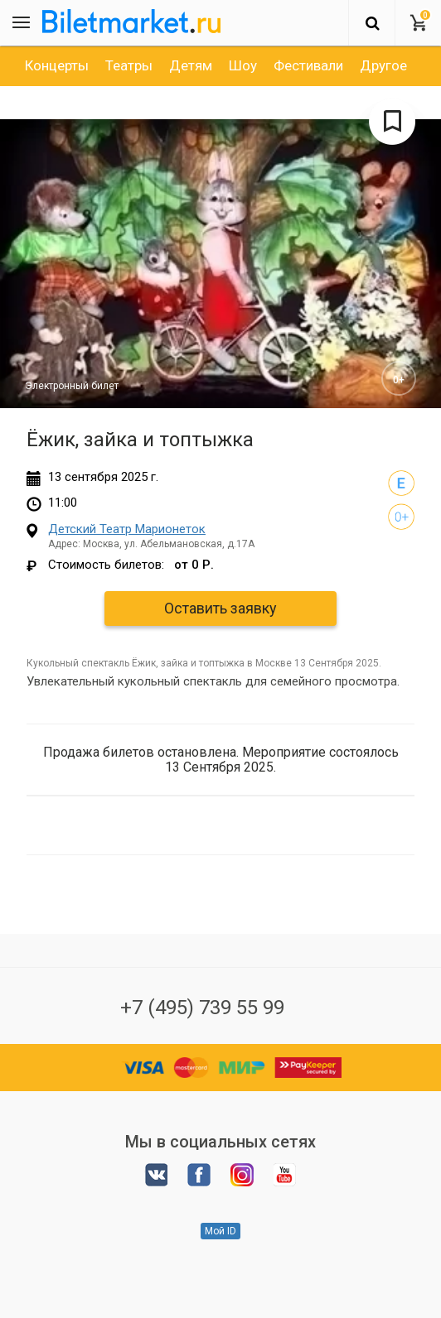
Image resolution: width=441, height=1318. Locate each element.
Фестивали (308, 65)
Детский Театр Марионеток (127, 529)
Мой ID (220, 1231)
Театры (129, 65)
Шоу (243, 65)
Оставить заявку (220, 608)
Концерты (57, 65)
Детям (190, 65)
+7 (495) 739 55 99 (202, 1007)
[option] (57, 65)
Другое (383, 65)
